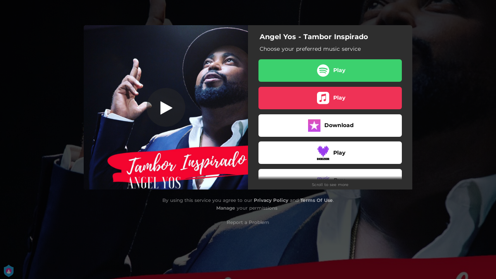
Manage (225, 208)
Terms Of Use (316, 200)
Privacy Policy (271, 200)
